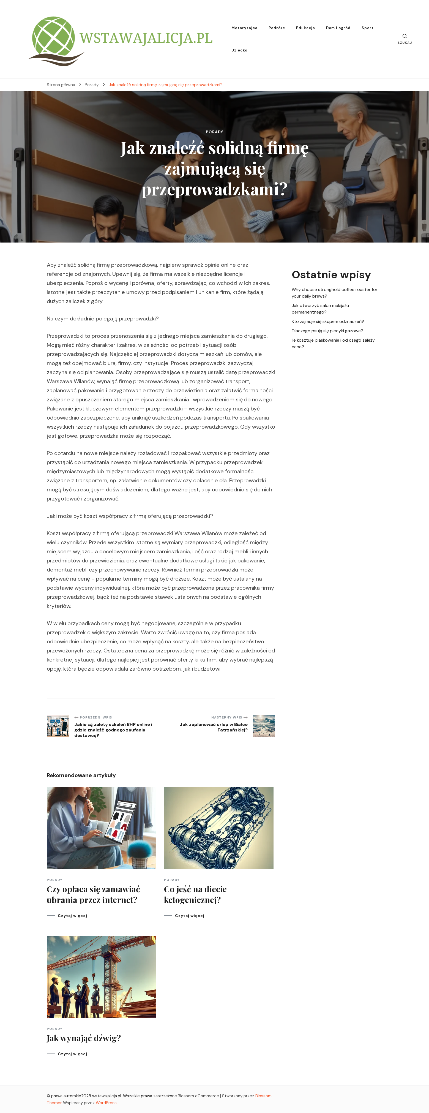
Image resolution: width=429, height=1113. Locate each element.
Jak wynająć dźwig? (84, 1037)
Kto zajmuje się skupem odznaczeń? (328, 321)
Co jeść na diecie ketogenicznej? (195, 894)
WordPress (106, 1103)
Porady (214, 132)
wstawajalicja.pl (106, 1096)
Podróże (277, 28)
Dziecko (239, 50)
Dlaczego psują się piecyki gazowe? (327, 331)
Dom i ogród (338, 28)
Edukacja (305, 28)
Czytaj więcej (72, 916)
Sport (368, 28)
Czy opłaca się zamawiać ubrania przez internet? (93, 894)
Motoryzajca (244, 28)
